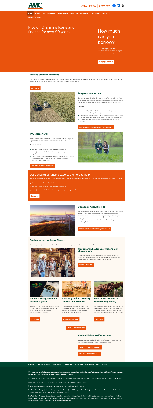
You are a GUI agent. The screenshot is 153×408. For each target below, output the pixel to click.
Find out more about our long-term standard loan (95, 127)
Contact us (34, 196)
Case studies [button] (95, 13)
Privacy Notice (57, 364)
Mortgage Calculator (106, 62)
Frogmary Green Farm (70, 319)
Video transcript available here (89, 347)
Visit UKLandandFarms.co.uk (89, 353)
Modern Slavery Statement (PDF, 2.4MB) (87, 364)
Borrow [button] (37, 13)
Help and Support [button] (82, 13)
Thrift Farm (99, 319)
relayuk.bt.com (118, 378)
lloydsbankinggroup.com (62, 400)
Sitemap (104, 364)
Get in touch (35, 88)
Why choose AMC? (48, 13)
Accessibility (31, 364)
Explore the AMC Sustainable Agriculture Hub (94, 229)
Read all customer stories (76, 327)
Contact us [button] (106, 13)
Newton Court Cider (85, 264)
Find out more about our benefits (42, 166)
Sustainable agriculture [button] (66, 13)
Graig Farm (35, 319)
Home (30, 13)
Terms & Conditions (44, 364)
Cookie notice (68, 364)
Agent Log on (105, 5)
